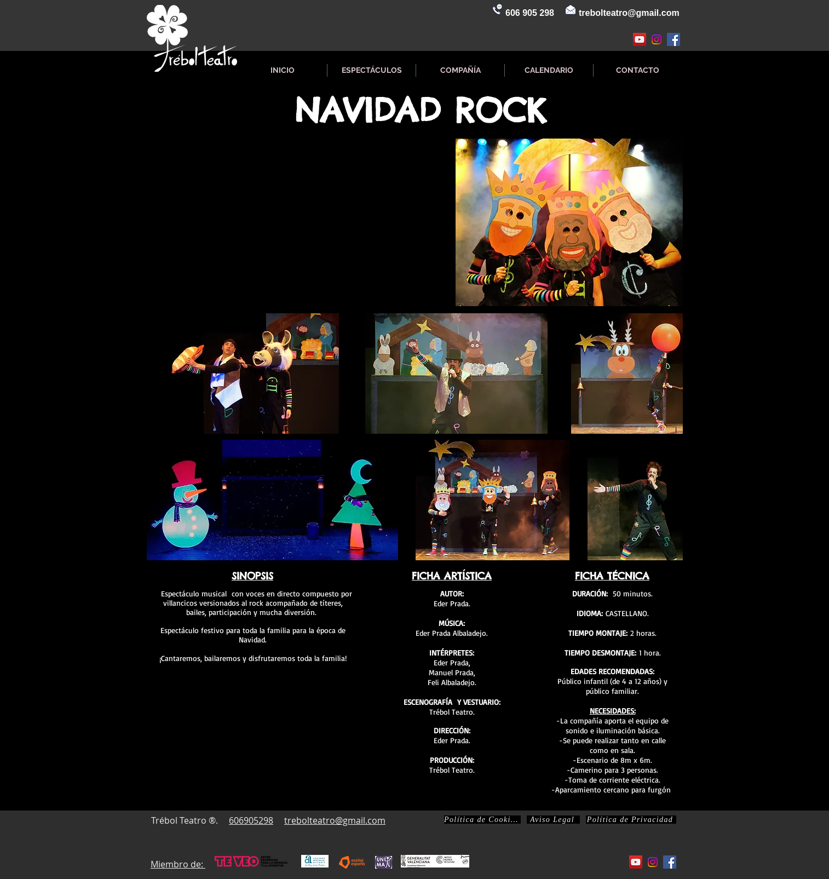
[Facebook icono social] (673, 39)
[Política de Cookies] (482, 819)
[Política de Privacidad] (631, 819)
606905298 (251, 820)
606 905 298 (529, 13)
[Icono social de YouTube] (639, 39)
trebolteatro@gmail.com (629, 13)
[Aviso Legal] (553, 819)
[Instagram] (656, 39)
